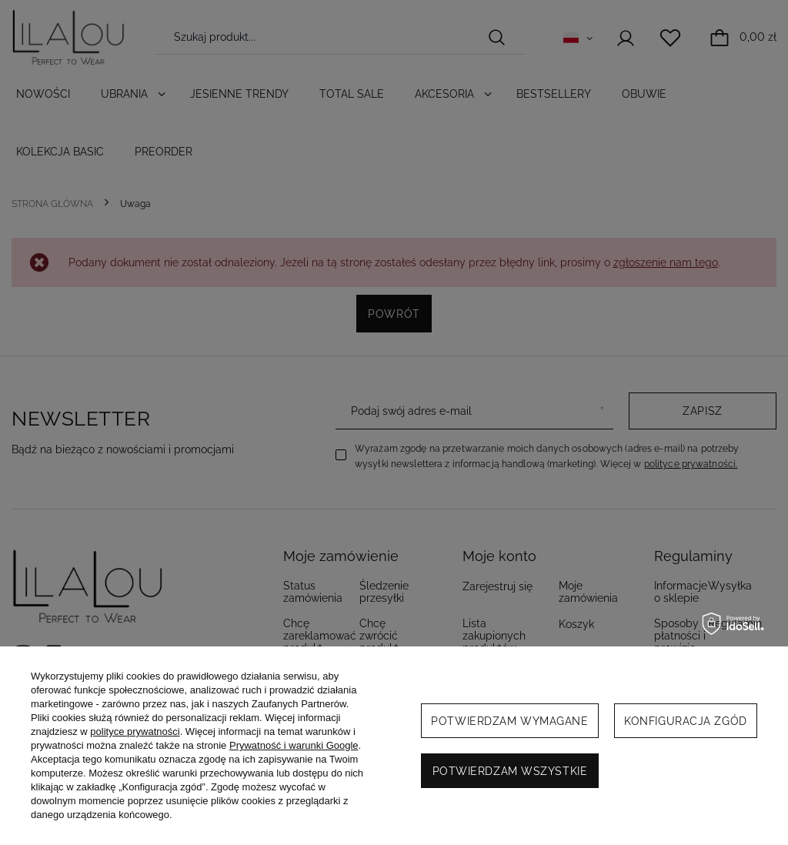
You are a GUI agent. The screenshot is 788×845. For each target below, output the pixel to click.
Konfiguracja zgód (685, 721)
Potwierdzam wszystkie (510, 771)
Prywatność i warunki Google (294, 745)
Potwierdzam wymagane (509, 721)
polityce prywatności (134, 731)
